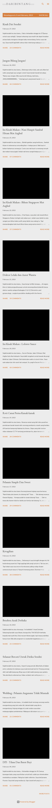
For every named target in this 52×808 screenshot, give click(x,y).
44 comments (15, 84)
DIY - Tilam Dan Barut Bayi (17, 762)
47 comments (15, 157)
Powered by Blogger (26, 802)
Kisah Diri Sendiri (12, 24)
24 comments (15, 437)
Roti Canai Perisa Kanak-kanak (19, 413)
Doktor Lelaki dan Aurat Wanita (19, 275)
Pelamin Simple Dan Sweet (16, 482)
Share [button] (5, 48)
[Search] (42, 4)
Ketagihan (8, 551)
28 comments (15, 575)
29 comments (15, 506)
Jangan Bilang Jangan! (14, 60)
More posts (44, 794)
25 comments (15, 644)
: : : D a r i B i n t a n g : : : (18, 4)
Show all (43, 15)
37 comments (15, 229)
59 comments (15, 298)
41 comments (15, 786)
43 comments (15, 367)
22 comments (15, 680)
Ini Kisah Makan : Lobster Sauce (19, 344)
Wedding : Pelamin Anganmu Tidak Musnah (26, 693)
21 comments (15, 716)
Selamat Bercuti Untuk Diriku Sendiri (22, 656)
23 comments (15, 48)
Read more (44, 48)
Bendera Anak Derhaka (14, 620)
